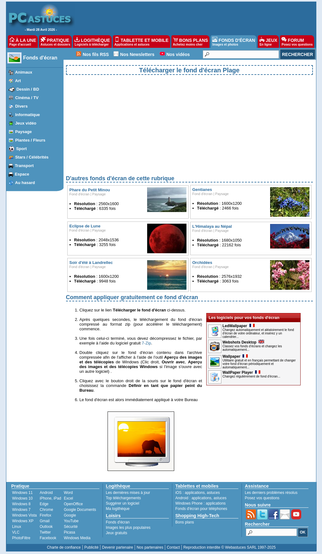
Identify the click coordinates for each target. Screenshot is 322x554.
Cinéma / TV (26, 97)
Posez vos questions (262, 498)
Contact (173, 547)
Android (46, 492)
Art (18, 80)
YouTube (71, 521)
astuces (213, 492)
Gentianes (202, 189)
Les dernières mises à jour (128, 492)
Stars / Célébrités (31, 157)
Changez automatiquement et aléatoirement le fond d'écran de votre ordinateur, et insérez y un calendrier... (258, 333)
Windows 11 (22, 492)
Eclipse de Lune (85, 226)
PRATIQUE (55, 41)
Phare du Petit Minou (89, 189)
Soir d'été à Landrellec (91, 262)
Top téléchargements (123, 498)
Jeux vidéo (25, 123)
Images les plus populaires (128, 527)
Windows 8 (21, 504)
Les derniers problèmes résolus (271, 492)
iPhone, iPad (50, 498)
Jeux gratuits (116, 533)
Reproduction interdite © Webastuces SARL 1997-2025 (229, 547)
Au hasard (25, 182)
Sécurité (71, 526)
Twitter (45, 532)
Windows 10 (22, 498)
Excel (68, 498)
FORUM (297, 41)
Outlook (46, 526)
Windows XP (23, 521)
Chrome (46, 509)
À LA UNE (22, 41)
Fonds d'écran (40, 57)
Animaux (23, 72)
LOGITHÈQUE (92, 41)
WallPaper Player (242, 372)
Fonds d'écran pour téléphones (201, 508)
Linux (16, 526)
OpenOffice (73, 504)
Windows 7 (21, 509)
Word (68, 492)
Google (70, 515)
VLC (15, 532)
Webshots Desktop (243, 342)
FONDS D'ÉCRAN (233, 41)
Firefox (45, 515)
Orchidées (202, 262)
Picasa (69, 532)
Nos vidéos (178, 54)
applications (195, 492)
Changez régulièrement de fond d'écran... (251, 376)
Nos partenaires (149, 547)
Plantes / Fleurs (30, 140)
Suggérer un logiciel (122, 503)
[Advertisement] (189, 130)
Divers (21, 106)
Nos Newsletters (137, 54)
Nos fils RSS (96, 54)
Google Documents (80, 509)
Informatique (27, 114)
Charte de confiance (63, 547)
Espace (22, 174)
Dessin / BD (27, 89)
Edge (44, 504)
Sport (21, 148)
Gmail (44, 521)
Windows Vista (24, 515)
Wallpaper (235, 356)
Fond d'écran (79, 194)
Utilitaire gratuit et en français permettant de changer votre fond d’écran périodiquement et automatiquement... (259, 364)
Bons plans (184, 522)
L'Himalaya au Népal (212, 226)
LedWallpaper (239, 326)
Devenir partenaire (117, 547)
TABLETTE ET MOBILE (141, 41)
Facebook (48, 538)
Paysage (23, 131)
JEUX (268, 41)
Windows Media (77, 538)
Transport (24, 165)
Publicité (91, 547)
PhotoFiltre (21, 538)
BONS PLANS (190, 41)
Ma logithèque (118, 508)
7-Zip (146, 343)
